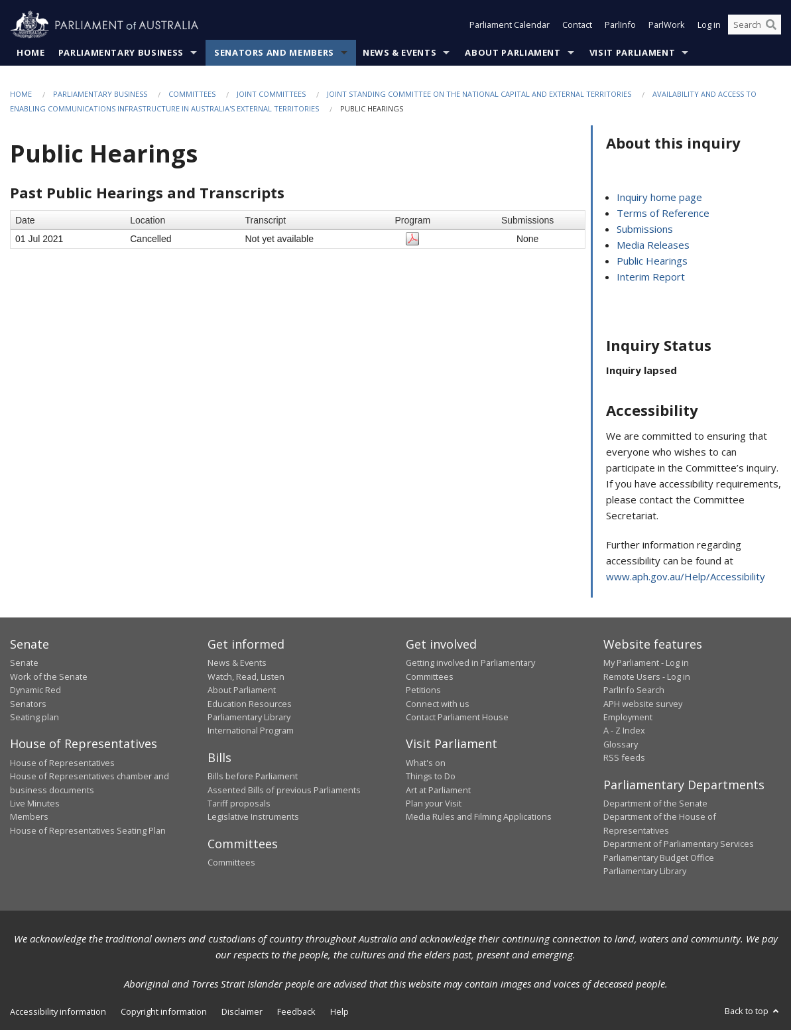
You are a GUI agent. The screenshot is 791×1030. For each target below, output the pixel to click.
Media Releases (653, 245)
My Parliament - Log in (646, 663)
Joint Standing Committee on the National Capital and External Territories (479, 94)
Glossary (620, 744)
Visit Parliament (632, 52)
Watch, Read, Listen (246, 676)
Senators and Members (274, 52)
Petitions (423, 690)
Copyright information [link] (164, 1012)
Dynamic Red (35, 690)
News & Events (399, 52)
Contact (577, 25)
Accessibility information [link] (58, 1012)
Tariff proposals (239, 804)
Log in (709, 25)
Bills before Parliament (253, 777)
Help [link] (339, 1012)
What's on (426, 763)
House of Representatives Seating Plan (88, 830)
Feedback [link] (296, 1012)
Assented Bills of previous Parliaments (284, 790)
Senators (28, 704)
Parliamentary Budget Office (658, 858)
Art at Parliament (438, 790)
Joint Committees (271, 94)
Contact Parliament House (457, 717)
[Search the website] (754, 25)
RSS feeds (624, 758)
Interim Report (651, 277)
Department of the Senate (655, 804)
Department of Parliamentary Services (678, 844)
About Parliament (512, 52)
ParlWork (666, 25)
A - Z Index (624, 731)
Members (29, 817)
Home (31, 52)
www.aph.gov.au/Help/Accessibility (685, 576)
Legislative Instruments (253, 817)
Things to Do (431, 777)
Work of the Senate (49, 676)
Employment (627, 717)
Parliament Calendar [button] (509, 25)
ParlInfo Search (633, 690)
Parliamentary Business (121, 52)
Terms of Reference (663, 213)
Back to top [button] (753, 1011)
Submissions (645, 229)
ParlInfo (620, 25)
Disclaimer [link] (242, 1012)
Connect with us (437, 704)
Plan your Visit (433, 804)
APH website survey (642, 704)
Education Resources (250, 704)
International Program (251, 731)
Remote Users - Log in (646, 676)
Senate (24, 663)
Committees (191, 94)
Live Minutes (35, 804)
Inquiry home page (659, 197)
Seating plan (34, 717)
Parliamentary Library (249, 717)
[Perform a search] (771, 25)
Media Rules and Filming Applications (479, 817)
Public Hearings (652, 261)
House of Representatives (62, 763)
